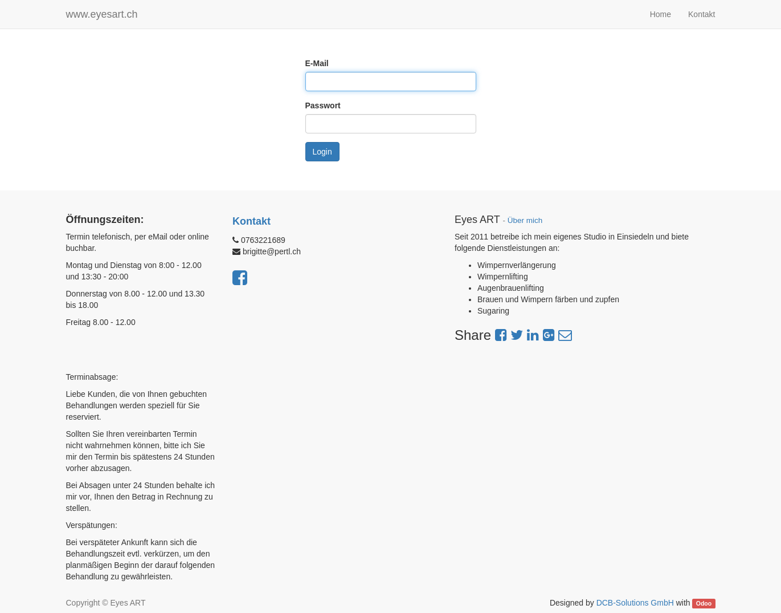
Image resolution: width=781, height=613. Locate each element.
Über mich (525, 220)
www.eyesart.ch (102, 14)
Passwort (323, 105)
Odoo (704, 603)
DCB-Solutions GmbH (635, 602)
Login (322, 151)
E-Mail (317, 63)
